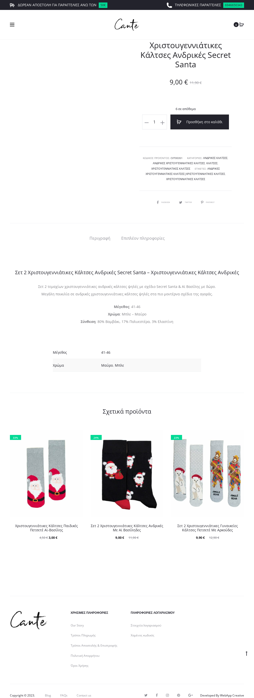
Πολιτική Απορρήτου (85, 647)
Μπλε (119, 356)
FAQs (63, 687)
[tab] (100, 229)
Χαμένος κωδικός (142, 627)
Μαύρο (107, 356)
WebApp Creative (232, 687)
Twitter (185, 193)
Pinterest (212, 193)
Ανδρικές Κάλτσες (215, 155)
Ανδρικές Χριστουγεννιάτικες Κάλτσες (166, 160)
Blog (48, 687)
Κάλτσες (197, 160)
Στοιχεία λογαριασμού (146, 617)
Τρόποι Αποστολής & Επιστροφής (94, 637)
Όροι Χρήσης (80, 657)
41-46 (105, 344)
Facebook (159, 193)
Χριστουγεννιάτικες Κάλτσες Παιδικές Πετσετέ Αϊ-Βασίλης (46, 519)
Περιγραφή (100, 229)
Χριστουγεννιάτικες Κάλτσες (204, 170)
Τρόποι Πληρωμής (83, 627)
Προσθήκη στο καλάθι (200, 121)
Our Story (77, 617)
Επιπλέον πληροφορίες (143, 229)
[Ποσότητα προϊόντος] (161, 121)
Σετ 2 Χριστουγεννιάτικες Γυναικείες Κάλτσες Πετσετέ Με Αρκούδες (207, 519)
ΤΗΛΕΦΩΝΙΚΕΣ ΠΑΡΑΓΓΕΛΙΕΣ (205, 5)
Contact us (84, 687)
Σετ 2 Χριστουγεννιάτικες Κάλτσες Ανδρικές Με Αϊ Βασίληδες (127, 519)
